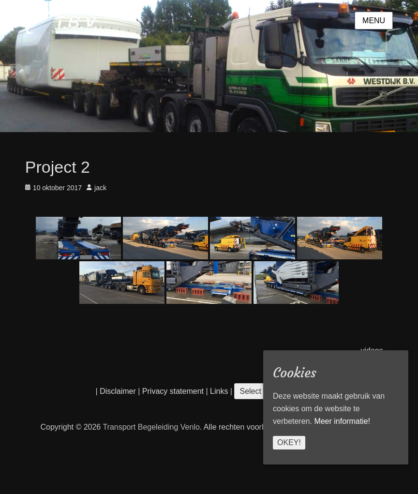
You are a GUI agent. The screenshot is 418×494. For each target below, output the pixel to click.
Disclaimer (118, 391)
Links (218, 391)
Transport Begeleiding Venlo (151, 427)
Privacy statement (173, 391)
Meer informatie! (342, 421)
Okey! (289, 442)
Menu (373, 20)
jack (100, 188)
